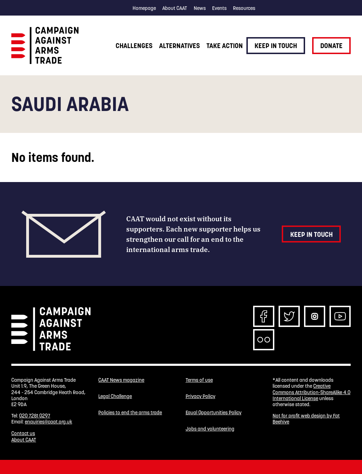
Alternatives (179, 45)
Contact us (23, 433)
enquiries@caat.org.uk (48, 422)
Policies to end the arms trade (130, 413)
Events (219, 8)
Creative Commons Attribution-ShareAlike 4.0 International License (311, 392)
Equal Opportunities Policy (213, 413)
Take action (224, 45)
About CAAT (174, 8)
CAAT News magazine (121, 380)
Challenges (134, 45)
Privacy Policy (200, 396)
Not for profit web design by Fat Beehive (306, 418)
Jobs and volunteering (210, 429)
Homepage (144, 8)
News (200, 8)
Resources (244, 8)
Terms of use (199, 380)
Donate (331, 45)
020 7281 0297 (34, 415)
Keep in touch (276, 45)
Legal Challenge (115, 396)
